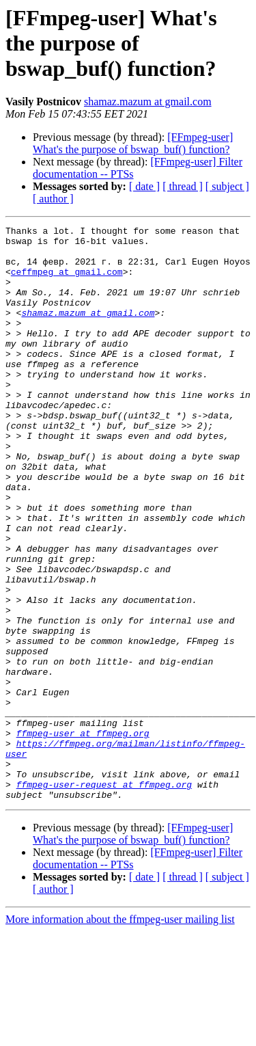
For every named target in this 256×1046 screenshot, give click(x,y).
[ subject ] (227, 186)
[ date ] (144, 186)
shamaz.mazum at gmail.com (148, 101)
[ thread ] (182, 186)
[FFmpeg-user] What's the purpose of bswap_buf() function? (133, 143)
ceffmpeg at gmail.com (67, 282)
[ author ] (53, 198)
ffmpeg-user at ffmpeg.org (83, 835)
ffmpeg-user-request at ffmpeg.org (104, 897)
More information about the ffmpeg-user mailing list (120, 1034)
